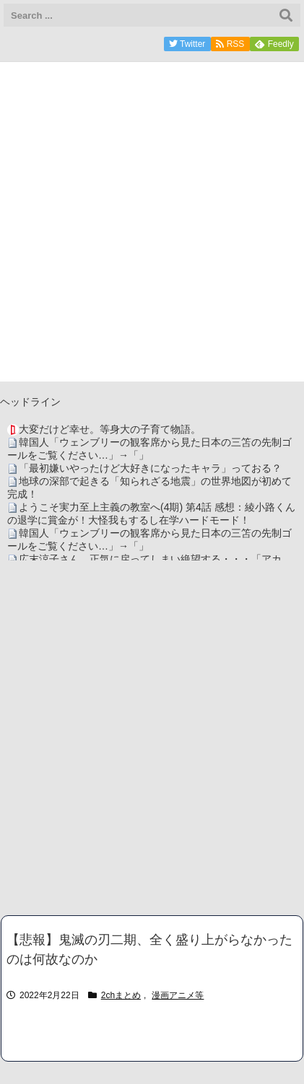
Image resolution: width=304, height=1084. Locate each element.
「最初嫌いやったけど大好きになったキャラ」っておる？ (150, 468)
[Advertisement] (152, 737)
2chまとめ (121, 995)
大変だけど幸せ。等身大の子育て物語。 (110, 429)
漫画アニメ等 (178, 995)
